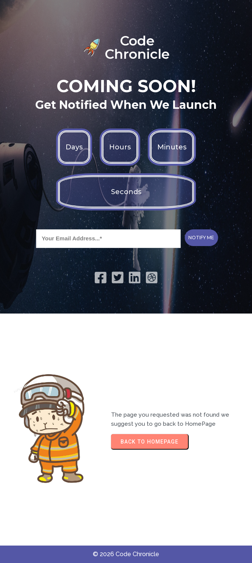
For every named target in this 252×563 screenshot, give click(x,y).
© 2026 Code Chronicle (126, 554)
